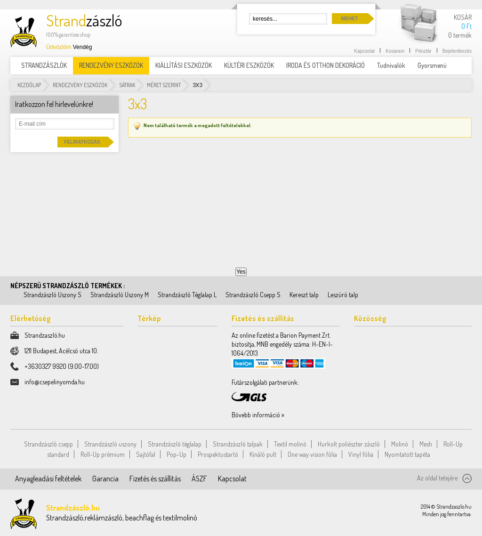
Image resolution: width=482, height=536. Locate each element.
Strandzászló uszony (110, 444)
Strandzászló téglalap (174, 444)
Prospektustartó (218, 454)
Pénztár (423, 51)
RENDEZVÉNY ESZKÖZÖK (80, 85)
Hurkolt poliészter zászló (349, 444)
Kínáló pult (262, 454)
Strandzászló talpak (238, 444)
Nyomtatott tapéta (407, 454)
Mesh (425, 444)
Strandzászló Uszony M (119, 295)
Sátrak (127, 85)
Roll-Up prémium (102, 454)
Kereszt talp (304, 295)
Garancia (105, 478)
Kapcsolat (364, 51)
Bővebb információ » (258, 415)
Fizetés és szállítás (155, 478)
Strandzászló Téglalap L (187, 295)
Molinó (399, 444)
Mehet (349, 18)
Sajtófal (145, 454)
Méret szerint (164, 85)
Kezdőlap (29, 85)
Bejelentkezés (457, 51)
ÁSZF (199, 478)
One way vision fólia (312, 454)
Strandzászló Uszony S (52, 295)
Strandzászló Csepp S (253, 295)
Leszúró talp (343, 295)
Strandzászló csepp (48, 444)
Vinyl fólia (360, 454)
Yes (241, 271)
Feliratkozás (82, 142)
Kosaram (395, 51)
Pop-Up (176, 454)
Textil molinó (290, 444)
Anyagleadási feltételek (48, 478)
